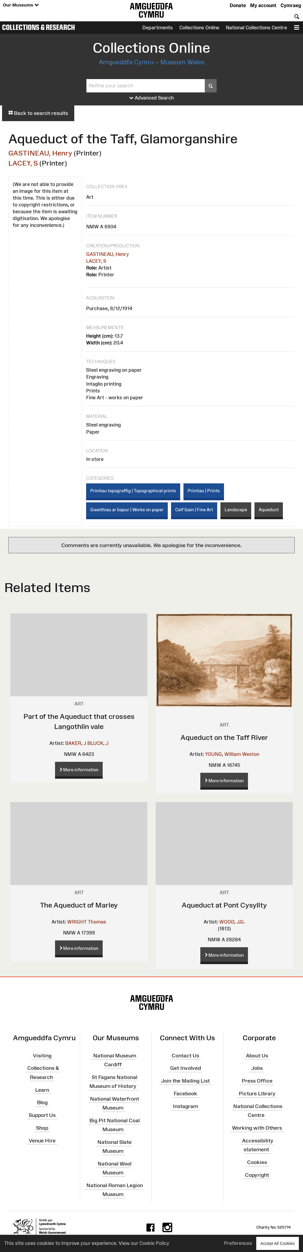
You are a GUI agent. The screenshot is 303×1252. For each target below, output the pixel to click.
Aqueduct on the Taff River (224, 737)
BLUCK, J (97, 743)
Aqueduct (269, 509)
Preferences (238, 1243)
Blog (42, 1102)
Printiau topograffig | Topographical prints (133, 490)
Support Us (42, 1115)
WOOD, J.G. (232, 921)
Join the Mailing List (185, 1081)
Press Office (257, 1081)
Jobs (257, 1068)
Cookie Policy (154, 1243)
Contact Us (185, 1055)
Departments (157, 27)
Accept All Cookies (277, 1243)
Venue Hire (42, 1141)
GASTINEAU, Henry (40, 153)
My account (263, 5)
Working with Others (257, 1128)
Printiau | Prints (204, 490)
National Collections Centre (256, 27)
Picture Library (257, 1093)
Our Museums (21, 5)
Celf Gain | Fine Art (194, 509)
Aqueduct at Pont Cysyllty (224, 905)
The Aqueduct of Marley (79, 905)
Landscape (236, 509)
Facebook (185, 1093)
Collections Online (199, 27)
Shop (42, 1128)
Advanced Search (151, 98)
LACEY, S (23, 163)
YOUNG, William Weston (232, 754)
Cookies (257, 1162)
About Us (257, 1055)
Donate (238, 5)
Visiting (42, 1055)
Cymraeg (291, 5)
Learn (42, 1090)
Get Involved (185, 1068)
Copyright (257, 1175)
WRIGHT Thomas (86, 921)
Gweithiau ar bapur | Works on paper (127, 509)
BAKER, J (75, 743)
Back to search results (38, 113)
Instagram (185, 1106)
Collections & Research (38, 27)
